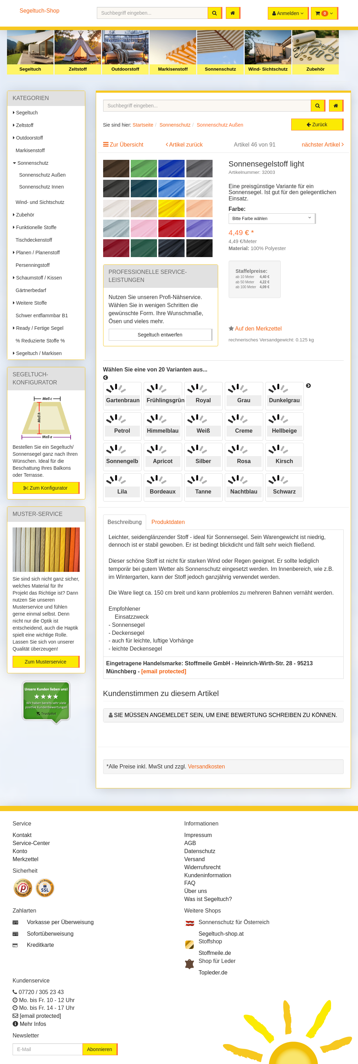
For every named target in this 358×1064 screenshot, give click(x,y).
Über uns (195, 891)
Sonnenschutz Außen (41, 175)
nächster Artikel (322, 145)
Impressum (198, 835)
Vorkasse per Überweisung (60, 922)
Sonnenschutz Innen (40, 187)
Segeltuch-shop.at (221, 934)
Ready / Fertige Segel (38, 328)
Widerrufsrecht (202, 867)
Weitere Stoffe (30, 303)
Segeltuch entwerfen (160, 335)
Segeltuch (30, 69)
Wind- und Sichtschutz (38, 202)
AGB (190, 843)
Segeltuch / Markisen (37, 353)
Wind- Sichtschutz (268, 69)
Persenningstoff (31, 265)
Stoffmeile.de (215, 953)
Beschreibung (125, 522)
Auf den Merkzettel (258, 329)
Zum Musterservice (45, 662)
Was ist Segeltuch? (208, 899)
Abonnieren (99, 1049)
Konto (20, 851)
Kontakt (22, 835)
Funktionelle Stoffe (35, 227)
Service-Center (31, 843)
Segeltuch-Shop (39, 11)
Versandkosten (206, 766)
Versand (194, 859)
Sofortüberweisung (50, 934)
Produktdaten (168, 522)
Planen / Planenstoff (36, 252)
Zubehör (316, 69)
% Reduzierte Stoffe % (39, 340)
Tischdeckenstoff (32, 240)
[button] (324, 13)
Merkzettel (25, 859)
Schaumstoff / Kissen (37, 278)
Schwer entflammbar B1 (40, 315)
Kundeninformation (207, 875)
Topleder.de (213, 973)
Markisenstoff (173, 69)
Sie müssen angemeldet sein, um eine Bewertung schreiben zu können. (225, 715)
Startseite (143, 125)
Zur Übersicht (126, 145)
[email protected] (163, 671)
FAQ (189, 883)
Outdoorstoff (125, 69)
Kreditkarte (40, 945)
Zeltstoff (78, 69)
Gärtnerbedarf (29, 290)
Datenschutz (199, 851)
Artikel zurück (186, 145)
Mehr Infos (33, 1024)
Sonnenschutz (220, 69)
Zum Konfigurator (45, 488)
